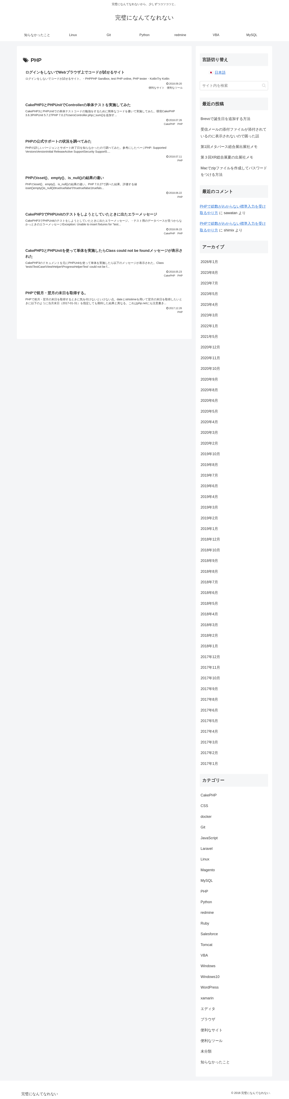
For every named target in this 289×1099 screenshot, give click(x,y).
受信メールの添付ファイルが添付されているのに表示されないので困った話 (233, 132)
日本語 (220, 72)
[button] (263, 85)
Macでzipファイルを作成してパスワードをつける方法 (234, 171)
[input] (234, 85)
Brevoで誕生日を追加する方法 (225, 119)
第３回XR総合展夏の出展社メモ (227, 157)
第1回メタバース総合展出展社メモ (229, 147)
